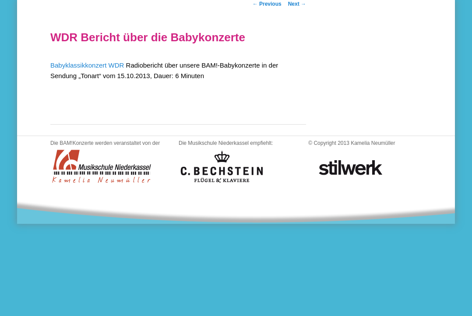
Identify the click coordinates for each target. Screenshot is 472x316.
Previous (267, 4)
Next (297, 4)
